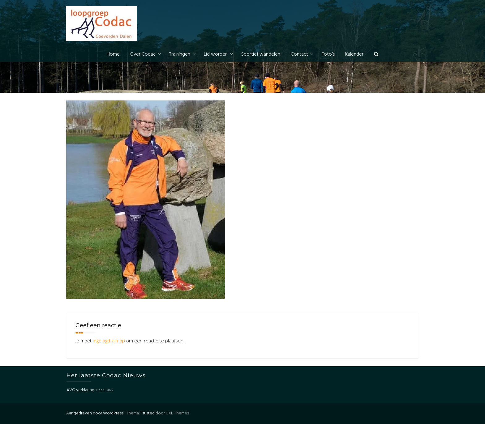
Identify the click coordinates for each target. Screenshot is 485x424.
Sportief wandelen (260, 54)
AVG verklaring (80, 390)
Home (113, 54)
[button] (376, 54)
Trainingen (179, 54)
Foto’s (328, 54)
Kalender (354, 54)
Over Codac (143, 54)
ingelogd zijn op (109, 340)
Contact (299, 54)
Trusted (148, 413)
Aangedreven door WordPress (94, 413)
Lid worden (216, 54)
